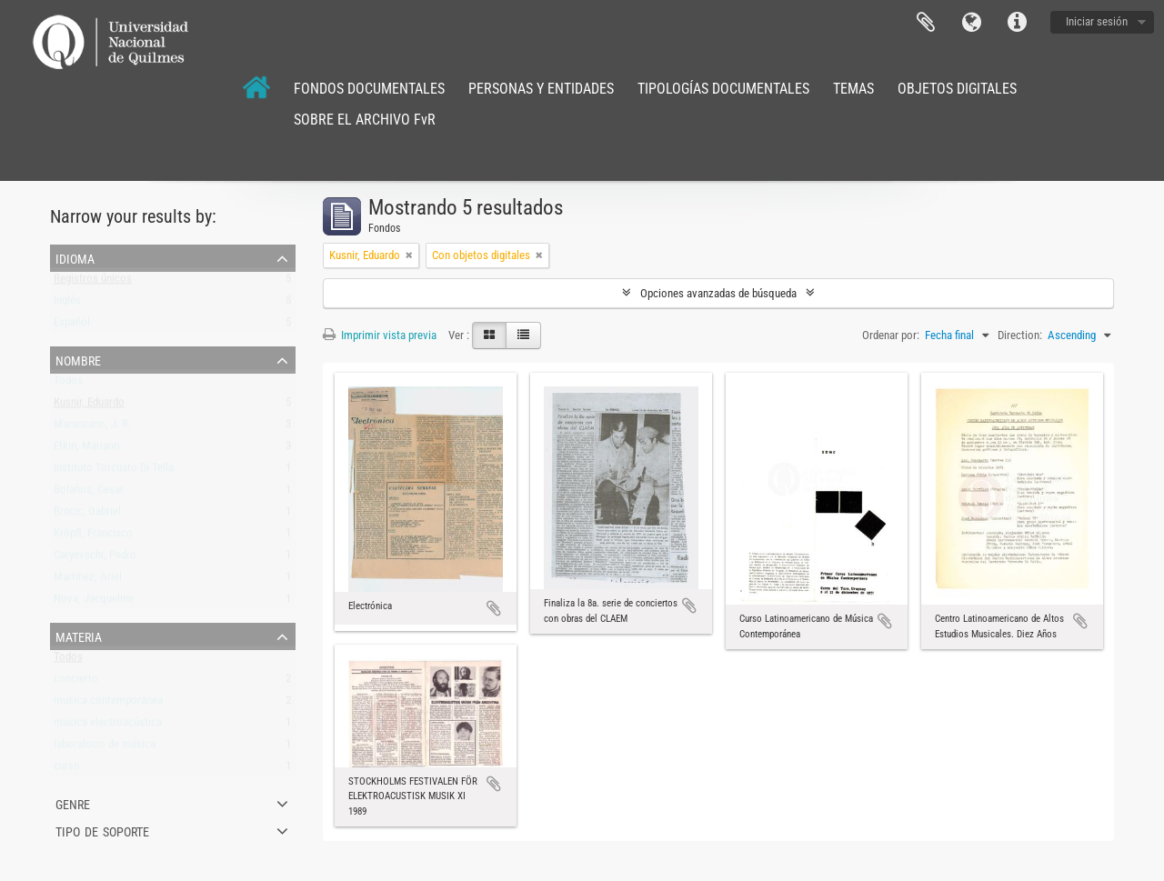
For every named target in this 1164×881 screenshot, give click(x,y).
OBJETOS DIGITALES (957, 88)
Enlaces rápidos (1016, 22)
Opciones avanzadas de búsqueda (718, 293)
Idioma (971, 22)
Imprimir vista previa (379, 335)
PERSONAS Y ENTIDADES (541, 88)
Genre (72, 803)
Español (72, 326)
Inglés (67, 304)
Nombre (78, 359)
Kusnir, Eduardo (89, 406)
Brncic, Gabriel (87, 515)
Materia (78, 635)
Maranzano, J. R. (92, 428)
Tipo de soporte (102, 830)
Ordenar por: (890, 335)
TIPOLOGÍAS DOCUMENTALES (723, 88)
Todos (68, 384)
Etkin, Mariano (87, 449)
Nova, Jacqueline (94, 602)
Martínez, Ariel (88, 580)
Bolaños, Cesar (89, 493)
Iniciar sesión (1097, 21)
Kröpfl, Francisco (93, 537)
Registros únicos (93, 282)
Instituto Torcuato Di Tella (114, 471)
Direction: (1020, 335)
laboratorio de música (105, 748)
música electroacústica (108, 726)
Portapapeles (925, 22)
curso (67, 769)
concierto (76, 682)
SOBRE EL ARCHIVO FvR (365, 119)
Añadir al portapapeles (494, 608)
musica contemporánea (108, 704)
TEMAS (853, 88)
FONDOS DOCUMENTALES (369, 88)
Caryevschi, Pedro (95, 559)
